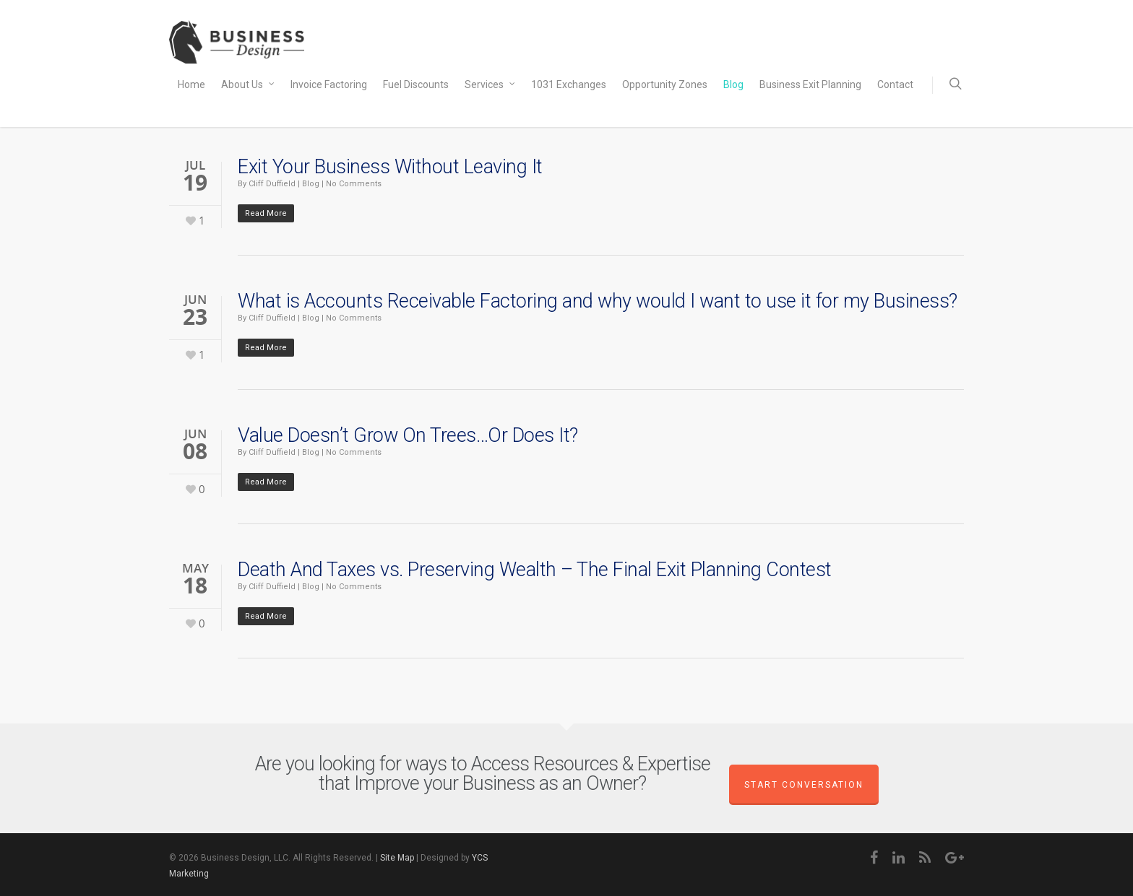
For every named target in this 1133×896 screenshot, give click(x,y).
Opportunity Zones (664, 84)
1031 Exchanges (568, 84)
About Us (248, 85)
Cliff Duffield (272, 183)
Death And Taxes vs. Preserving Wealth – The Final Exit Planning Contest (535, 569)
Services (491, 85)
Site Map (397, 858)
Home (191, 84)
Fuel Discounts (416, 84)
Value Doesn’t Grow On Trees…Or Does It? (408, 435)
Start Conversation (803, 785)
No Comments (354, 183)
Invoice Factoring (328, 84)
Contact (895, 84)
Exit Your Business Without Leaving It (390, 166)
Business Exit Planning (810, 84)
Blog (733, 84)
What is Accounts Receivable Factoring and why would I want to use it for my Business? (597, 301)
